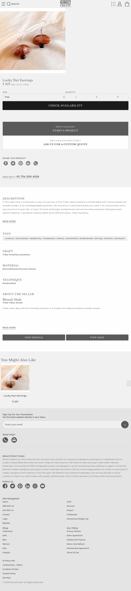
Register (6, 523)
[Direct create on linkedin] (28, 486)
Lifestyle (6, 552)
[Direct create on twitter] (13, 486)
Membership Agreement (78, 548)
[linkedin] (28, 163)
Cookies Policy (9, 573)
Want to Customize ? (65, 129)
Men (4, 540)
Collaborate (72, 515)
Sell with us (8, 510)
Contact (6, 515)
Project (70, 510)
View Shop (97, 337)
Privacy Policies (74, 531)
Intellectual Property (76, 540)
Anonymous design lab (78, 519)
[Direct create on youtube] (43, 486)
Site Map (6, 578)
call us (6, 440)
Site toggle (3, 4)
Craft (69, 502)
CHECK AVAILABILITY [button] (66, 105)
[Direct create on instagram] (36, 486)
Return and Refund (76, 544)
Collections (8, 531)
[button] (128, 383)
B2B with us (8, 506)
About (5, 502)
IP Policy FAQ (9, 561)
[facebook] (6, 163)
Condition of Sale (10, 569)
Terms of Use (73, 552)
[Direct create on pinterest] (21, 486)
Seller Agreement (75, 535)
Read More (9, 221)
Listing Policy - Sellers (13, 565)
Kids (4, 548)
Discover (71, 506)
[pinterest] (21, 163)
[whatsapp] (36, 163)
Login (5, 519)
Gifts (5, 535)
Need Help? (21, 176)
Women (6, 544)
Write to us (14, 440)
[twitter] (13, 163)
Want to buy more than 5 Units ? (65, 142)
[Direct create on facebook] (6, 486)
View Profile (34, 337)
